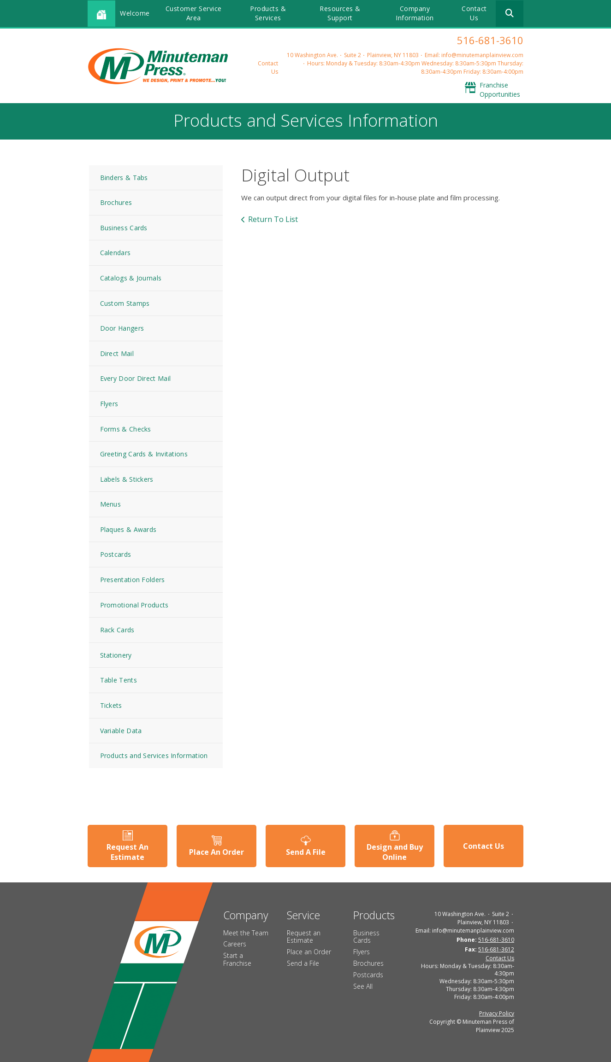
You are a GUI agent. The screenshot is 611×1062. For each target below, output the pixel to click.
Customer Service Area (194, 13)
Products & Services (268, 13)
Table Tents (118, 680)
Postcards (115, 554)
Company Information (415, 13)
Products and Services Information (154, 755)
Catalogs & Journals (131, 278)
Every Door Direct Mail (135, 378)
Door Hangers (122, 328)
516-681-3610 (490, 40)
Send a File (303, 963)
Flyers (109, 403)
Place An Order (216, 852)
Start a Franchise (237, 959)
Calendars (115, 252)
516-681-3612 (496, 949)
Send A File (306, 852)
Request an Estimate (303, 936)
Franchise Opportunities (500, 90)
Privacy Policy (496, 1013)
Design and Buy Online (395, 852)
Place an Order (309, 951)
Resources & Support (340, 13)
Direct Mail (117, 353)
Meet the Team (245, 932)
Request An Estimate (127, 852)
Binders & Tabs (124, 177)
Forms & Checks (125, 429)
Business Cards (124, 227)
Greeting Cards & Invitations (144, 453)
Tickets (111, 705)
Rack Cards (117, 629)
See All (363, 986)
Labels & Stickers (127, 479)
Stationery (116, 655)
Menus (110, 504)
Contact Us (474, 13)
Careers (234, 943)
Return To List (273, 219)
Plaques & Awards (128, 529)
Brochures (116, 202)
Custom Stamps (125, 303)
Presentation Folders (132, 579)
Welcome (135, 13)
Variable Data (121, 730)
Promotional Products (134, 605)
